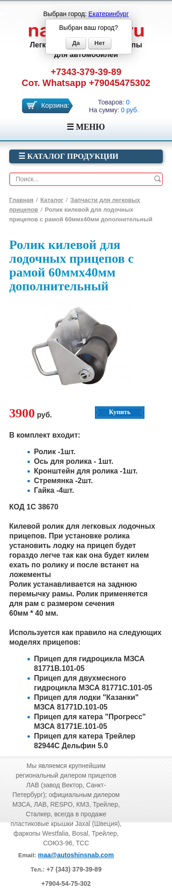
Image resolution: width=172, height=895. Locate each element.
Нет (99, 43)
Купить (119, 412)
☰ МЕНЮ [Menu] (86, 127)
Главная (21, 199)
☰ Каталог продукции (68, 156)
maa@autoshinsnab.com (76, 855)
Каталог (51, 199)
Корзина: (55, 105)
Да (76, 43)
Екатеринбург (109, 13)
